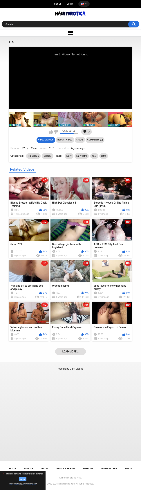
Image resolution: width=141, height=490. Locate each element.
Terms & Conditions (14, 484)
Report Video (64, 139)
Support (88, 468)
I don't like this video (56, 132)
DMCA (128, 468)
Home (12, 468)
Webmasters (109, 468)
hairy (69, 156)
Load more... (70, 351)
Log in (70, 4)
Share (79, 139)
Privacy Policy (26, 484)
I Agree (22, 479)
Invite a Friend (66, 468)
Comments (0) (95, 139)
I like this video (51, 132)
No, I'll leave (33, 484)
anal (94, 156)
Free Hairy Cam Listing (71, 368)
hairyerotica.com (66, 484)
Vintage (47, 156)
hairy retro (81, 156)
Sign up (58, 4)
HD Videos (33, 156)
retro (103, 156)
